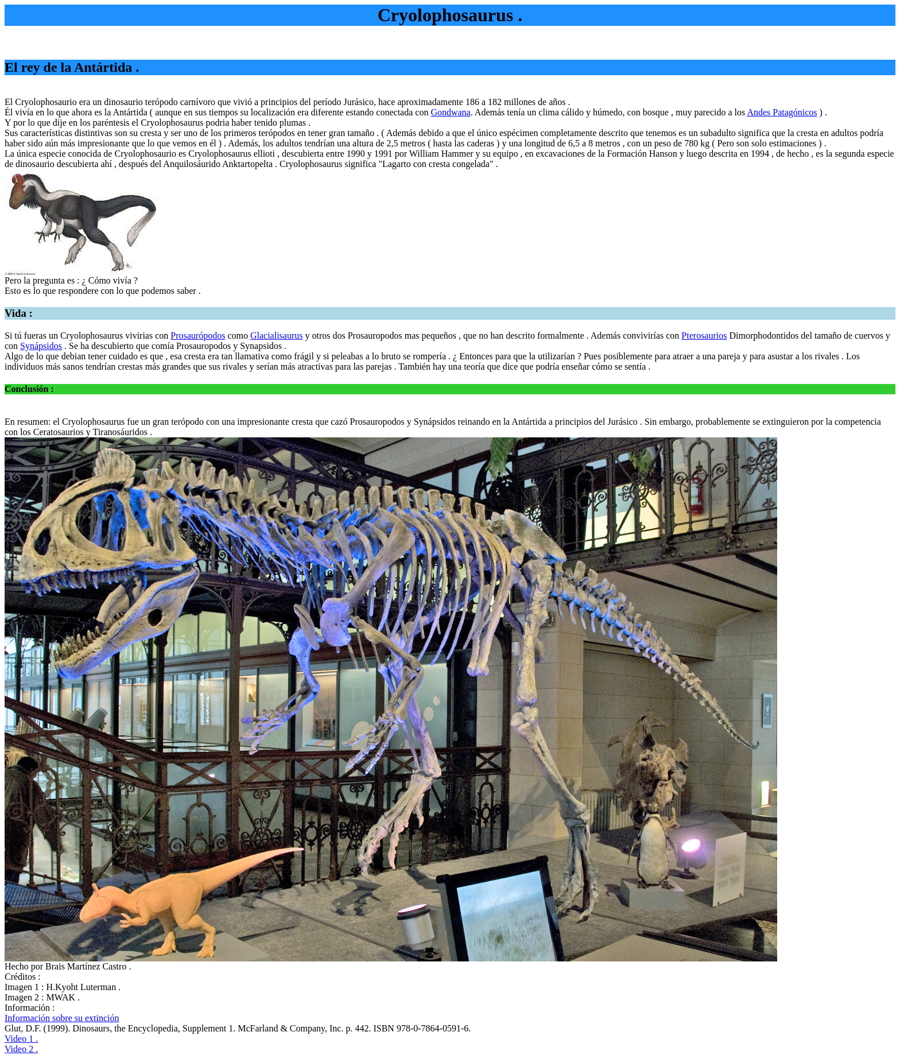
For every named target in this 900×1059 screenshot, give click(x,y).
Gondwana (450, 112)
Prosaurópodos (197, 335)
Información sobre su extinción (62, 1018)
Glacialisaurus (276, 335)
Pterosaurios (704, 335)
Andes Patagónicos (782, 112)
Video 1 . (21, 1039)
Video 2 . (21, 1049)
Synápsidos (41, 346)
